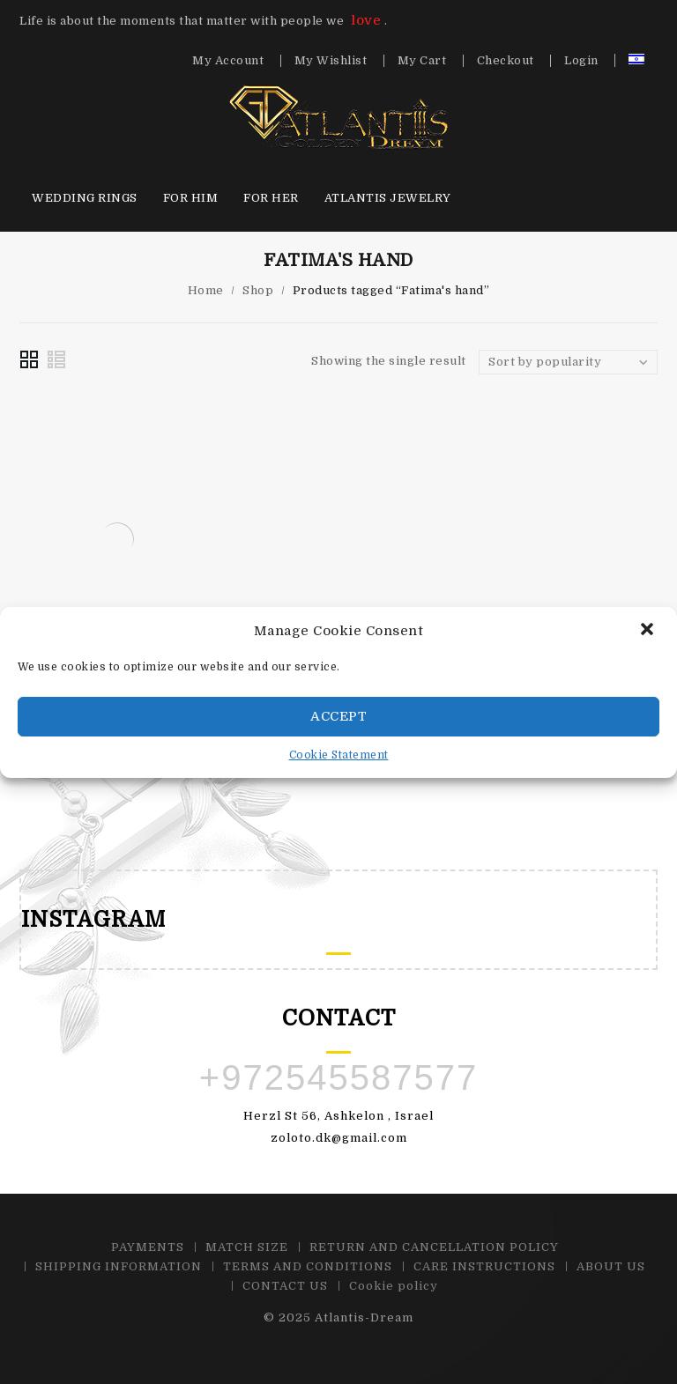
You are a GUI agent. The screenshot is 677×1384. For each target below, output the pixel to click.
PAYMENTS (147, 1247)
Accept (338, 716)
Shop (257, 290)
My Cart (422, 61)
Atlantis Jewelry (387, 197)
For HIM (191, 197)
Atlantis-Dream (364, 1317)
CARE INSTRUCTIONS (484, 1266)
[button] (648, 630)
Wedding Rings (85, 197)
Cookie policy (393, 1285)
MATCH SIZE (246, 1247)
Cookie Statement (339, 755)
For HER (271, 197)
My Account (228, 61)
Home (206, 290)
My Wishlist (331, 61)
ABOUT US (611, 1266)
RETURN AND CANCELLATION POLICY (434, 1247)
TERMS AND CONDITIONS (307, 1266)
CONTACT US (285, 1285)
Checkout (505, 61)
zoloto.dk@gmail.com (339, 1137)
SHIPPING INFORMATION (118, 1266)
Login (581, 61)
